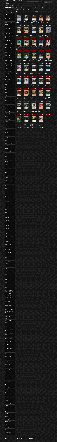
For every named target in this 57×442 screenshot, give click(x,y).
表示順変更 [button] (36, 11)
